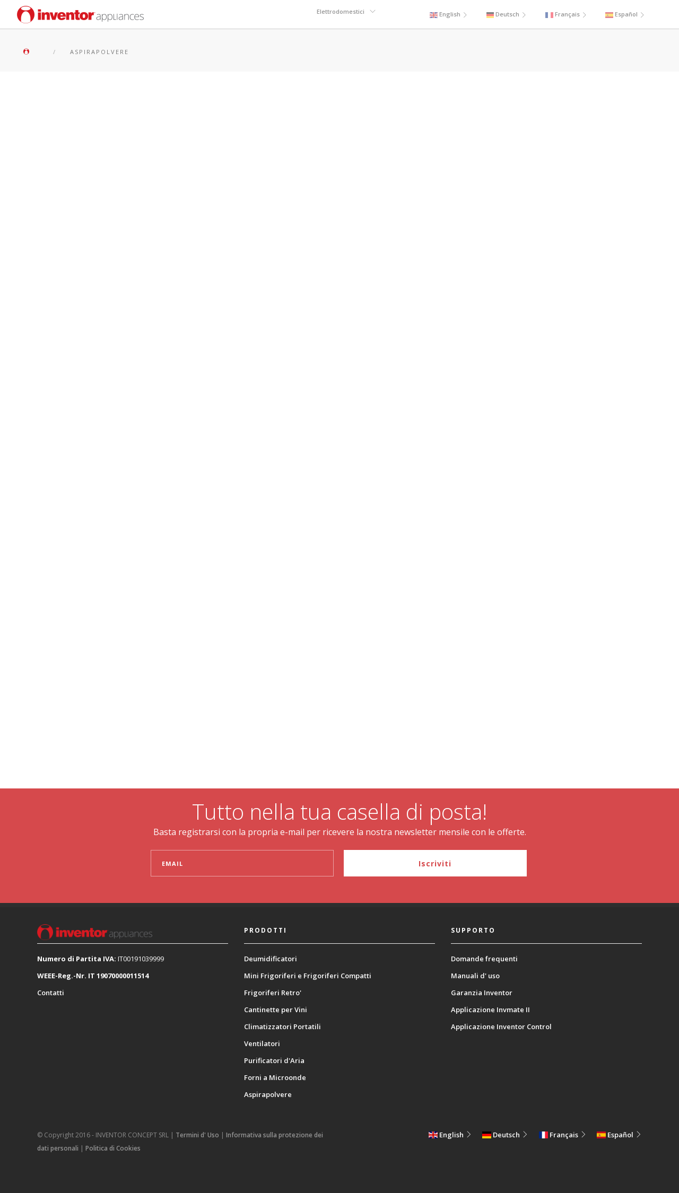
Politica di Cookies (113, 1148)
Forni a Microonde (275, 1077)
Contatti (50, 992)
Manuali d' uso (475, 975)
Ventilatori (262, 1043)
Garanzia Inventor (481, 992)
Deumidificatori (270, 958)
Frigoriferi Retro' (272, 992)
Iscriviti (435, 863)
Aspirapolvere (268, 1094)
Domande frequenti (484, 958)
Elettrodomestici (340, 14)
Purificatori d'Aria (274, 1060)
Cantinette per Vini (275, 1009)
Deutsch (506, 14)
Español (625, 14)
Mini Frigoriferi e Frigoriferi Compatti (307, 975)
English (448, 14)
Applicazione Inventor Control (501, 1026)
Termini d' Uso (197, 1134)
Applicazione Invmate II (490, 1009)
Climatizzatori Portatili (282, 1026)
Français (566, 14)
